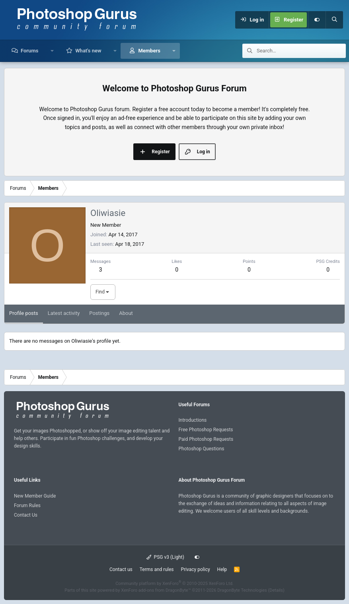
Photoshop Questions (201, 449)
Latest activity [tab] (64, 313)
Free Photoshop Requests (206, 429)
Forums (29, 51)
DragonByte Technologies (242, 590)
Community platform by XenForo (174, 583)
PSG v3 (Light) (165, 557)
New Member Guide (35, 496)
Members (149, 51)
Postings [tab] (99, 313)
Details (276, 590)
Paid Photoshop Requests (206, 439)
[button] (52, 51)
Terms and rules (157, 569)
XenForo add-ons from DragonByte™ (156, 590)
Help (222, 569)
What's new (88, 51)
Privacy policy (195, 569)
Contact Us (25, 515)
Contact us (121, 569)
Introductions (193, 420)
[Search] (334, 20)
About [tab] (126, 313)
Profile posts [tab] (23, 313)
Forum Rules (27, 505)
